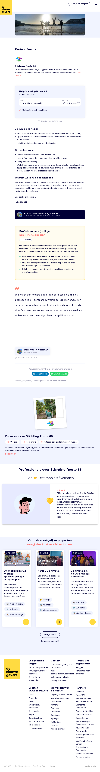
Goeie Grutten (82, 718)
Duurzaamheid (35, 711)
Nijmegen (55, 718)
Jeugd (31, 714)
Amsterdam (56, 701)
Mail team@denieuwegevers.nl (62, 672)
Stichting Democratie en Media (85, 736)
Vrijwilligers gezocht (60, 698)
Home (18, 381)
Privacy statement (59, 680)
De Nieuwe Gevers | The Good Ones (30, 766)
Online (31, 694)
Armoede (33, 698)
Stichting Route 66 (41, 381)
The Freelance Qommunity (82, 749)
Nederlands (90, 766)
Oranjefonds (81, 731)
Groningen (55, 715)
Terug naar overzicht (50, 641)
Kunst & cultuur (35, 718)
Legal (53, 766)
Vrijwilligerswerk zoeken (61, 694)
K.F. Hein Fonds (82, 728)
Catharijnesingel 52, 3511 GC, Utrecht (61, 666)
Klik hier (58, 121)
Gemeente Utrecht (84, 714)
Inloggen (79, 667)
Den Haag (55, 708)
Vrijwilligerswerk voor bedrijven (38, 672)
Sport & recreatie (36, 721)
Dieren (31, 701)
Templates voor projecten (83, 672)
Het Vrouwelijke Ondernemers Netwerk (86, 723)
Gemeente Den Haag (85, 711)
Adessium (80, 691)
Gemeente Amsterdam (81, 706)
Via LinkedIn (40, 373)
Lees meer (11, 454)
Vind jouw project (79, 4)
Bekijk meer (50, 634)
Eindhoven (55, 712)
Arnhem (54, 705)
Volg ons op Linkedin (60, 677)
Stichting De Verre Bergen (84, 742)
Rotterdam (56, 722)
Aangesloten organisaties (34, 679)
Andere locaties (58, 729)
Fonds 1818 (80, 695)
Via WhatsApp (59, 374)
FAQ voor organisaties (38, 667)
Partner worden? (83, 757)
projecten (27, 381)
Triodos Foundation (84, 754)
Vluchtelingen (34, 725)
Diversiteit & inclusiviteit (34, 706)
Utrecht (54, 725)
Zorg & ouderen (35, 728)
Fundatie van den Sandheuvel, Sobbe (84, 700)
